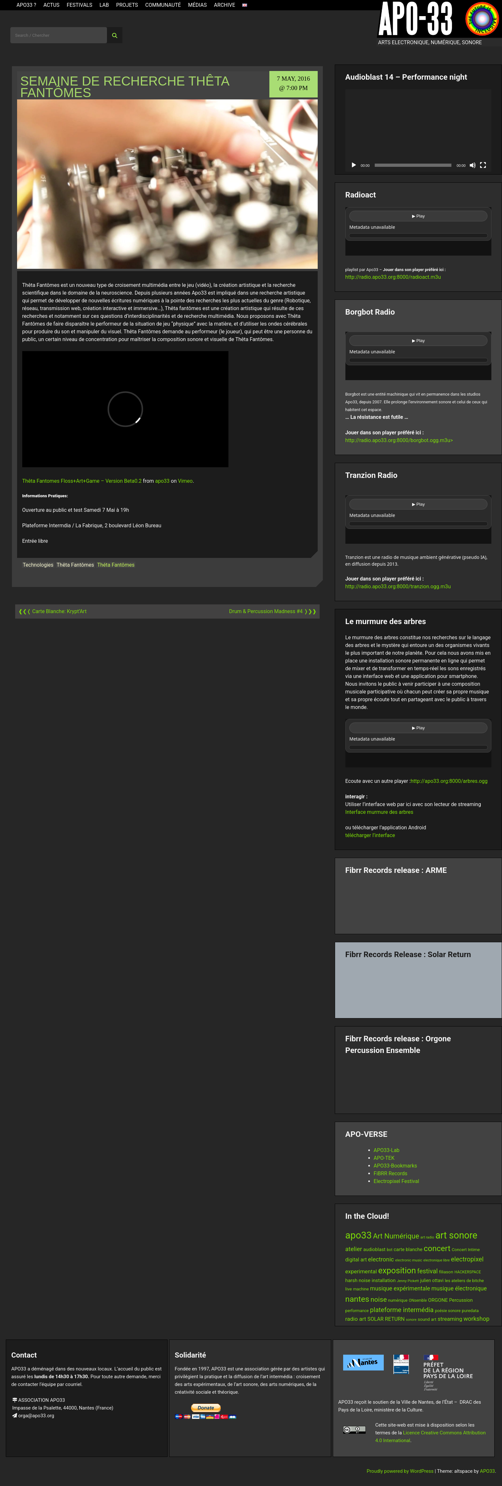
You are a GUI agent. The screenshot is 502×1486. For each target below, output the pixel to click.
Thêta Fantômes (75, 565)
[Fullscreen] (483, 165)
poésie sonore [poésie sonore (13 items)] (448, 1310)
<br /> (418, 231)
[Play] (354, 165)
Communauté (163, 5)
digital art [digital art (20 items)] (356, 1260)
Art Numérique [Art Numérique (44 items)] (396, 1236)
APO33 (487, 1471)
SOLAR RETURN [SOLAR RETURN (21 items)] (386, 1319)
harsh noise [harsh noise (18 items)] (358, 1280)
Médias (197, 5)
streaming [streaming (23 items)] (450, 1319)
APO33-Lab (387, 1150)
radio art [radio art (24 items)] (355, 1319)
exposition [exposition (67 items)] (397, 1270)
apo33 (162, 481)
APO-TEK (384, 1158)
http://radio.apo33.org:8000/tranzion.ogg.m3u (398, 586)
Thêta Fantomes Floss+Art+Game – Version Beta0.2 (82, 481)
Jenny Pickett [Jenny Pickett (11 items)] (408, 1281)
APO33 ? (26, 5)
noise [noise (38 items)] (379, 1299)
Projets (127, 5)
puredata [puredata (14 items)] (470, 1310)
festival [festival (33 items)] (427, 1271)
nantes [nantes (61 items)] (357, 1299)
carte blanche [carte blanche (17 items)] (408, 1249)
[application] (418, 130)
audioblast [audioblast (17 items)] (374, 1249)
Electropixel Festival (396, 1181)
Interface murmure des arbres (379, 812)
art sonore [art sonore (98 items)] (456, 1235)
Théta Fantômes (116, 565)
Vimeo (185, 481)
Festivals (79, 5)
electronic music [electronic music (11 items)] (408, 1260)
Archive (224, 5)
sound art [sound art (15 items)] (427, 1319)
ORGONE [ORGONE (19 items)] (438, 1300)
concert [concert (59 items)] (437, 1248)
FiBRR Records (391, 1173)
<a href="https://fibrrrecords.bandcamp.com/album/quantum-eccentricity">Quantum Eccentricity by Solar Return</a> (418, 986)
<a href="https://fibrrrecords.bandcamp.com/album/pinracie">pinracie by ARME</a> (418, 902)
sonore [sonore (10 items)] (411, 1320)
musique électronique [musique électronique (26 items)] (459, 1288)
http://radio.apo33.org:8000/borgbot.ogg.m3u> (399, 440)
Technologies (38, 565)
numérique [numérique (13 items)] (397, 1300)
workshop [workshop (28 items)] (476, 1318)
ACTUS (51, 5)
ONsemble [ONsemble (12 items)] (418, 1300)
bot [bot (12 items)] (389, 1250)
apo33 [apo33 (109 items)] (358, 1235)
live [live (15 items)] (348, 1288)
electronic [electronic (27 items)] (381, 1259)
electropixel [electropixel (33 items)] (467, 1259)
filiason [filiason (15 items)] (446, 1271)
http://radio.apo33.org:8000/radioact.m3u (393, 277)
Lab (104, 5)
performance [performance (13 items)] (357, 1310)
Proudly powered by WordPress (401, 1471)
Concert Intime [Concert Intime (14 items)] (466, 1249)
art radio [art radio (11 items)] (427, 1237)
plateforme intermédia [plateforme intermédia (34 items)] (401, 1310)
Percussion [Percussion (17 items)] (461, 1300)
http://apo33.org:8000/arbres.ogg (449, 781)
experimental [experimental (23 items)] (361, 1271)
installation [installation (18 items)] (384, 1280)
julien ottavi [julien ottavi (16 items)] (431, 1280)
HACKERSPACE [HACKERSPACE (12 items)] (467, 1272)
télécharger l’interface (370, 835)
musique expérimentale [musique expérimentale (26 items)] (400, 1288)
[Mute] (472, 165)
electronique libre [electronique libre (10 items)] (436, 1260)
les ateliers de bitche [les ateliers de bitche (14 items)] (464, 1280)
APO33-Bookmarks (395, 1166)
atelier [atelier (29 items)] (353, 1249)
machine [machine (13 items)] (361, 1289)
